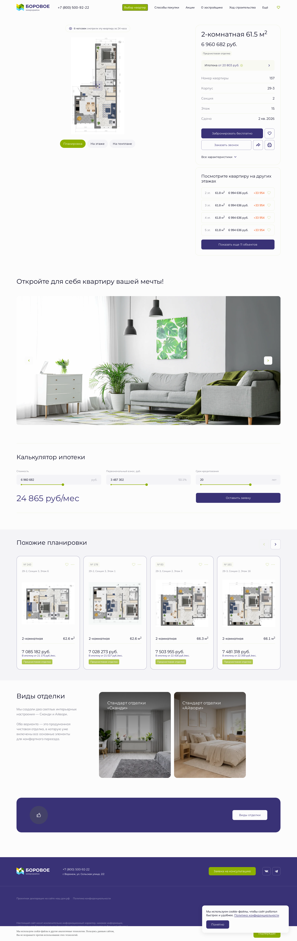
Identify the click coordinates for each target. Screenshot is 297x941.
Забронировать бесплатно (232, 133)
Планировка (72, 144)
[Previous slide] (29, 360)
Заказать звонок (226, 145)
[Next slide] (268, 360)
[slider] (63, 484)
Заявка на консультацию (232, 871)
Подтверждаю (267, 933)
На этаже (98, 144)
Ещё (265, 7)
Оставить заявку (238, 498)
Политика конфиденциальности (92, 898)
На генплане (122, 144)
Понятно (217, 924)
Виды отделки (250, 815)
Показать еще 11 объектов (237, 244)
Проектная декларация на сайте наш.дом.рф (43, 898)
